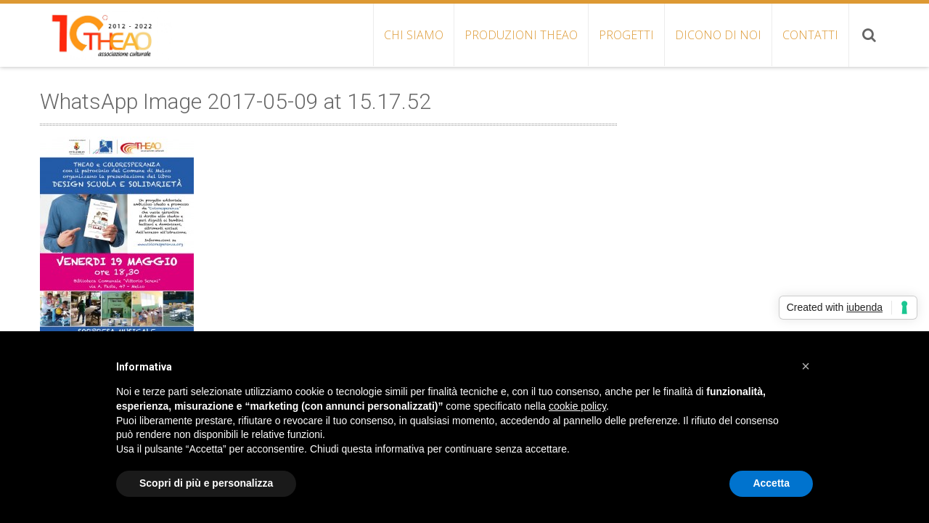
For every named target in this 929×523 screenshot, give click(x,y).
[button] (805, 366)
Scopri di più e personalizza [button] (206, 483)
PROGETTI (626, 35)
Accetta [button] (771, 483)
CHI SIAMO (413, 35)
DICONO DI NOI (718, 35)
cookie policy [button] (577, 406)
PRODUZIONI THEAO (521, 35)
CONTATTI (810, 35)
